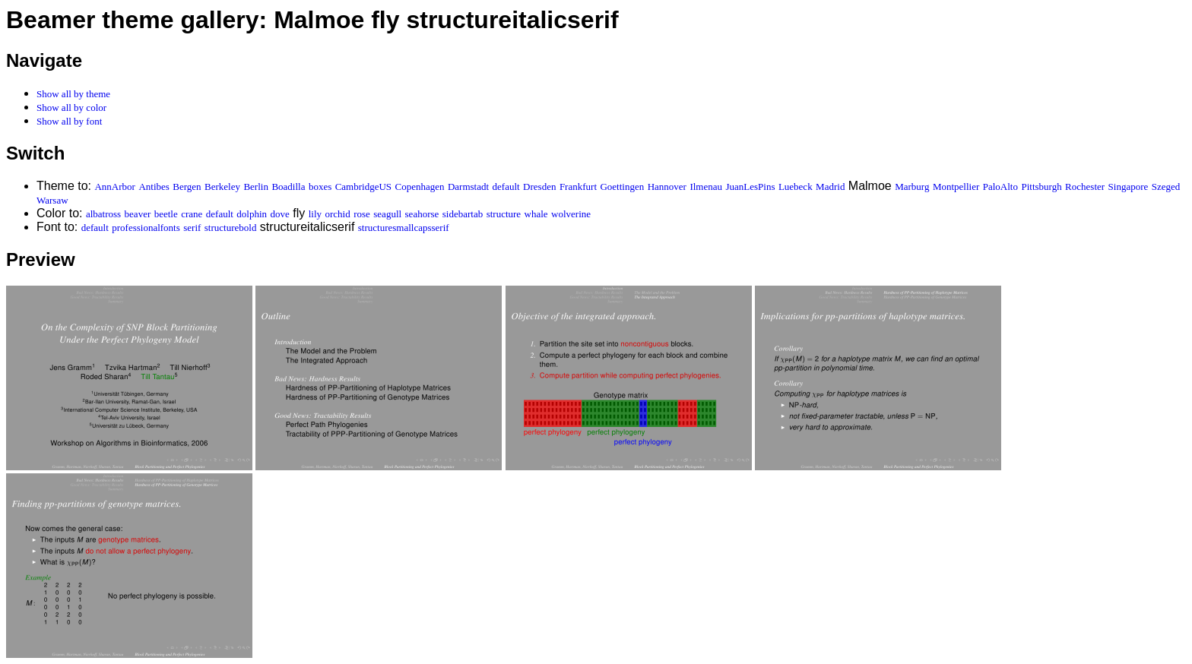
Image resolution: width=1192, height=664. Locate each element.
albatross (103, 214)
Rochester (1085, 186)
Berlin (255, 186)
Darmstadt (468, 186)
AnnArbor (114, 186)
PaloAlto (1000, 186)
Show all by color (71, 107)
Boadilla (288, 186)
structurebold (230, 227)
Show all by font (69, 121)
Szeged (1166, 186)
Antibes (153, 186)
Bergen (187, 186)
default (506, 186)
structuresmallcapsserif (403, 227)
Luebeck (795, 186)
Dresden (539, 186)
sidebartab (462, 214)
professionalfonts (146, 227)
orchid (337, 214)
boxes (320, 186)
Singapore (1128, 186)
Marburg (912, 186)
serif (192, 227)
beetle (166, 214)
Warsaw (52, 200)
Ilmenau (706, 186)
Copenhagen (420, 186)
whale (536, 214)
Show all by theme (73, 94)
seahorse (422, 214)
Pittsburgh (1041, 186)
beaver (138, 214)
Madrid (830, 186)
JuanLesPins (750, 186)
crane (191, 214)
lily (315, 214)
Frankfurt (578, 186)
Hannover (667, 186)
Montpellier (956, 186)
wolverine (571, 214)
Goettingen (622, 186)
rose (361, 214)
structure (504, 214)
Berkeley (222, 186)
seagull (387, 214)
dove (280, 214)
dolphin (251, 214)
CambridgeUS (363, 186)
